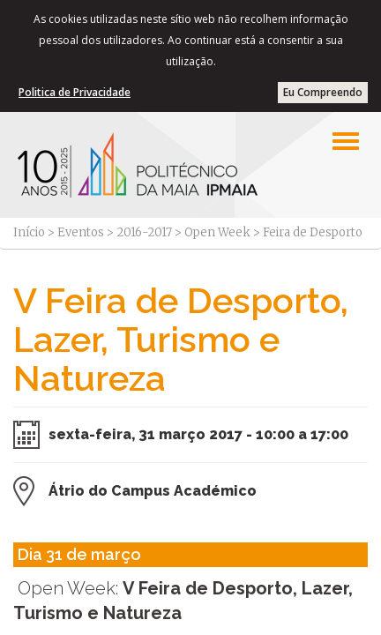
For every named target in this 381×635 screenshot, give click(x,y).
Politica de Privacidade (75, 92)
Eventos (80, 232)
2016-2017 (144, 232)
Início (29, 232)
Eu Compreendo (322, 92)
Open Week (217, 232)
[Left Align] (346, 141)
